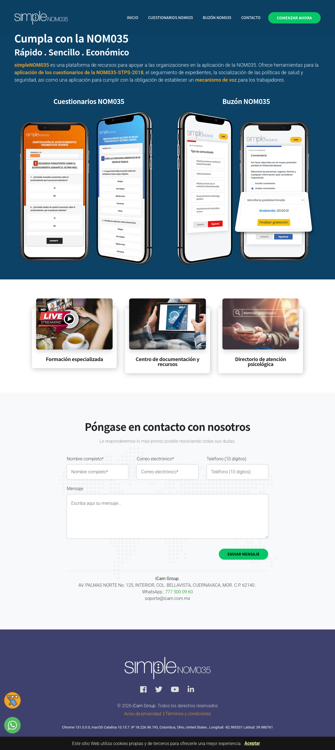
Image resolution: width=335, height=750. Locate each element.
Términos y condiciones (188, 714)
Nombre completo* (85, 458)
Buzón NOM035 (217, 17)
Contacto (250, 17)
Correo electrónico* (155, 458)
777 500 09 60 (179, 591)
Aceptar (252, 743)
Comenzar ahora (294, 17)
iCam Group (144, 706)
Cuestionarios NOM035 (170, 17)
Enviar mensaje (243, 554)
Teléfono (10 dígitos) (226, 458)
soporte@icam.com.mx (167, 598)
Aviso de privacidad (142, 714)
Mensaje (75, 488)
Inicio (132, 17)
